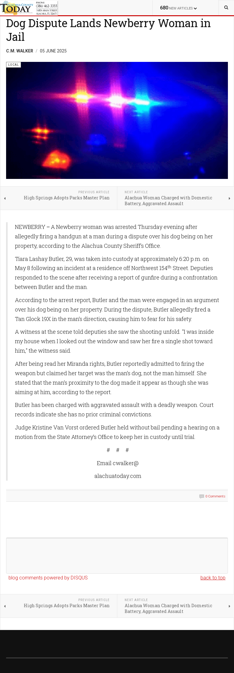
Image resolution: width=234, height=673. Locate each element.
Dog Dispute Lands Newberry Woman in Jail (108, 30)
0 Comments (215, 496)
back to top (212, 578)
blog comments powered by (48, 578)
